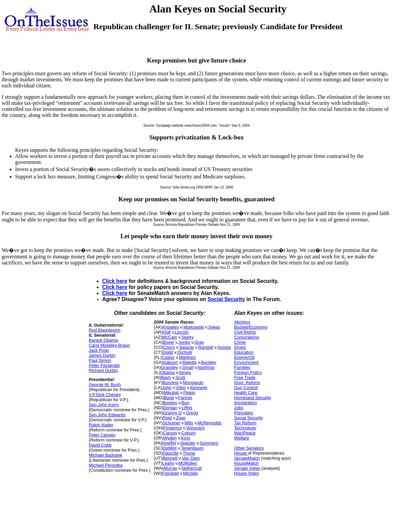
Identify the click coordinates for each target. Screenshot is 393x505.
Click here (114, 281)
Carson (170, 432)
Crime (240, 342)
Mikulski (171, 392)
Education (244, 352)
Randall (205, 347)
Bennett (170, 458)
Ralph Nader (101, 424)
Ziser (181, 417)
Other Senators (249, 448)
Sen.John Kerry (104, 404)
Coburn (188, 432)
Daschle (171, 453)
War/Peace (245, 432)
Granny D (172, 412)
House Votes (246, 473)
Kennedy (198, 387)
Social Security (226, 299)
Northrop (206, 367)
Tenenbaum (192, 448)
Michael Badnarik (105, 455)
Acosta (224, 347)
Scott (180, 377)
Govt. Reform (247, 382)
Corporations (246, 337)
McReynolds (210, 422)
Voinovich (195, 427)
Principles (243, 412)
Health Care (245, 392)
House (241, 453)
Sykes (214, 327)
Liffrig (187, 407)
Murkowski (193, 327)
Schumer (171, 422)
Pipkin (189, 392)
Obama (167, 372)
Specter (187, 443)
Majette (189, 362)
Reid (167, 417)
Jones (184, 342)
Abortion (242, 322)
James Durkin (102, 355)
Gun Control (246, 387)
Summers (209, 443)
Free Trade (245, 377)
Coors (169, 347)
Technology (245, 427)
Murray (170, 468)
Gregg (192, 412)
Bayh (166, 377)
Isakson (170, 362)
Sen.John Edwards (107, 414)
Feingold (170, 473)
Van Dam (191, 458)
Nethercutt (191, 468)
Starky (187, 337)
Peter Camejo (102, 434)
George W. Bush (105, 384)
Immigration (245, 402)
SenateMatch (247, 458)
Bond (169, 397)
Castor (168, 357)
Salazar (186, 347)
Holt (167, 332)
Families (242, 367)
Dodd (168, 352)
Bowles (170, 402)
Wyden (170, 437)
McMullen (187, 463)
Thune (189, 453)
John (166, 387)
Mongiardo (193, 382)
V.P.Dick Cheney (105, 394)
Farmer (185, 397)
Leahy (168, 463)
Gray (199, 342)
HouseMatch (246, 463)
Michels (190, 473)
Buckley (208, 362)
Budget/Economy (250, 327)
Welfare (241, 437)
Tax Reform (245, 422)
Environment (246, 362)
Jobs (238, 407)
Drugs (240, 347)
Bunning (171, 382)
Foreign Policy (248, 372)
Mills (188, 422)
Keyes (185, 372)
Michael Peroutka (105, 465)
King (185, 437)
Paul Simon (100, 360)
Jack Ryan (99, 350)
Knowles (171, 327)
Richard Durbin (103, 370)
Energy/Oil (244, 357)
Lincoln (181, 332)
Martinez (187, 357)
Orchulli (184, 352)
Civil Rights (245, 332)
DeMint (170, 448)
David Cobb (100, 445)
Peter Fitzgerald (104, 365)
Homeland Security (252, 397)
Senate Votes (247, 468)
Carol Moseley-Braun (109, 345)
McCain (169, 337)
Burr (185, 402)
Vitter (181, 387)
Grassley (169, 367)
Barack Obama (103, 340)
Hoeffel (169, 443)
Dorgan (170, 407)
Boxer (168, 342)
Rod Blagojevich (104, 330)
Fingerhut (172, 427)
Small (187, 367)
